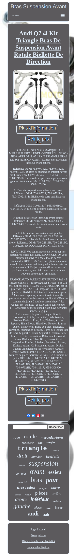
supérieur (57, 501)
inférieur (40, 499)
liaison (59, 507)
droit (22, 456)
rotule (30, 436)
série (48, 507)
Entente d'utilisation (38, 547)
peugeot (43, 488)
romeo (22, 465)
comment (55, 450)
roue (16, 437)
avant (37, 471)
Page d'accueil (38, 529)
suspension (43, 463)
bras (36, 480)
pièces (41, 493)
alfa (40, 442)
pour (52, 480)
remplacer (28, 442)
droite (21, 499)
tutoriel (23, 482)
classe (38, 507)
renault (28, 494)
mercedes (26, 487)
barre (55, 487)
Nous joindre (38, 535)
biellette (53, 456)
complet (21, 473)
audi (33, 513)
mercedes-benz (52, 437)
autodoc (36, 457)
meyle (50, 442)
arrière (57, 494)
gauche (22, 506)
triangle (32, 448)
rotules (18, 495)
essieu (54, 472)
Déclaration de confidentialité (38, 541)
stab (46, 515)
